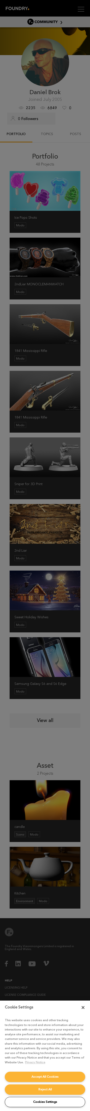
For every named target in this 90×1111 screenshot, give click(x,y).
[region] (45, 1056)
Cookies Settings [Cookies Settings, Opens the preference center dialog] (45, 1102)
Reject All (45, 1089)
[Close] (83, 1007)
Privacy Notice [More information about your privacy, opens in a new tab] (35, 1062)
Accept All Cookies (45, 1076)
